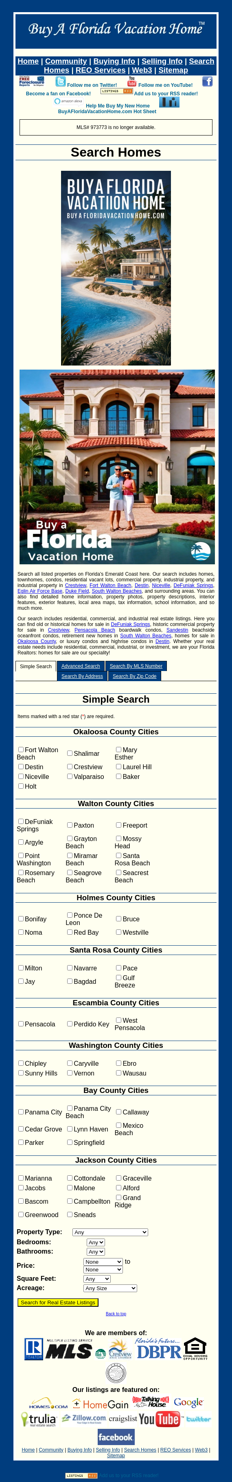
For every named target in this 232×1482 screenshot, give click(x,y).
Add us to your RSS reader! (166, 94)
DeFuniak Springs (193, 585)
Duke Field (77, 591)
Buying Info (114, 61)
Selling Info (162, 61)
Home (28, 61)
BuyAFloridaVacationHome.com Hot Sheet (107, 111)
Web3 (142, 70)
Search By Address (82, 676)
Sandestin (177, 630)
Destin (142, 585)
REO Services (101, 70)
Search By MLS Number (136, 666)
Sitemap (173, 70)
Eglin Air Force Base (40, 591)
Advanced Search (80, 666)
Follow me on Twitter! (92, 85)
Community (66, 61)
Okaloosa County (37, 641)
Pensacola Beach (94, 630)
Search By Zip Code (134, 676)
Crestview (75, 585)
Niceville (161, 585)
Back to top (116, 1314)
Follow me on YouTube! (165, 85)
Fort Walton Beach (110, 585)
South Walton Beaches (117, 591)
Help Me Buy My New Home (118, 106)
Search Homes (116, 152)
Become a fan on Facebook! (58, 94)
